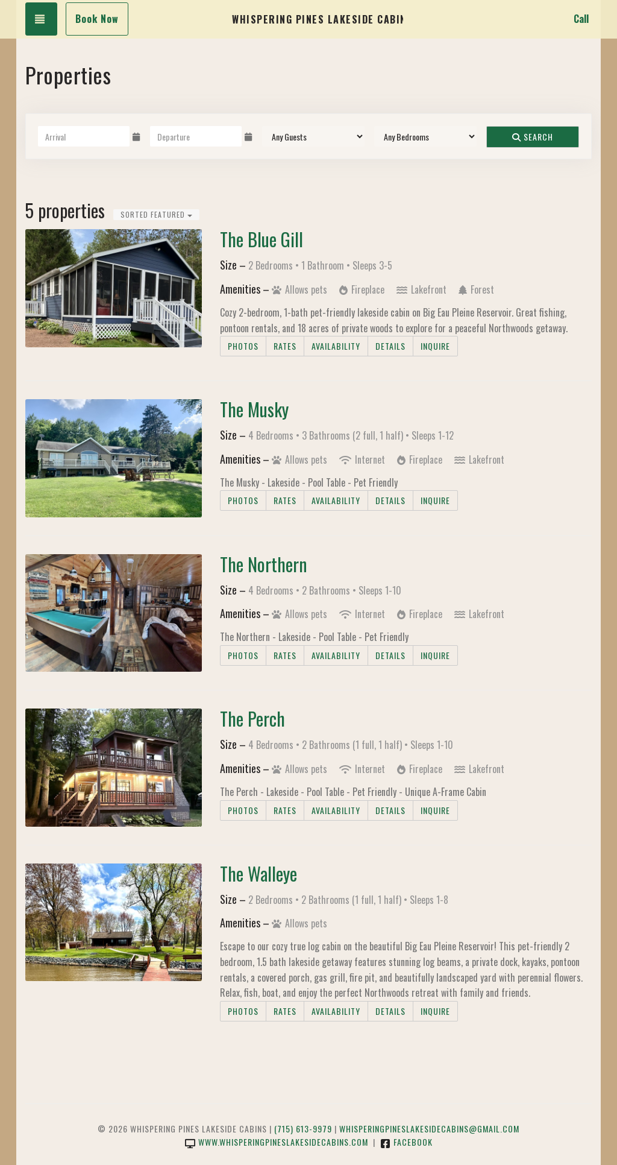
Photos (243, 345)
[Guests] (313, 136)
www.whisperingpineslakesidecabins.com (276, 1141)
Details (390, 345)
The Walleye (258, 873)
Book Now (97, 18)
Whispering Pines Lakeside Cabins (317, 19)
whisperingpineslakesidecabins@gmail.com (429, 1128)
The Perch (252, 718)
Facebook (406, 1141)
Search (532, 136)
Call (581, 18)
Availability (336, 345)
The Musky (254, 409)
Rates (285, 345)
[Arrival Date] (84, 136)
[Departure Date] (196, 136)
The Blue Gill (261, 239)
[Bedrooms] (425, 136)
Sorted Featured (156, 214)
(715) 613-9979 (303, 1128)
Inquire (435, 345)
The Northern (263, 564)
